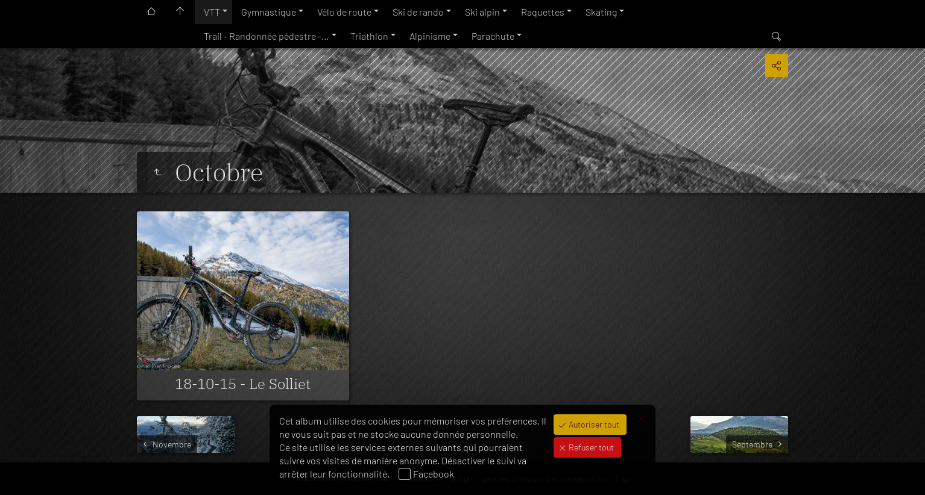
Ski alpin (482, 11)
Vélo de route (344, 11)
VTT (212, 11)
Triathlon (369, 36)
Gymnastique (268, 11)
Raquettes (542, 11)
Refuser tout (590, 447)
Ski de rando (418, 11)
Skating (601, 11)
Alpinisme (429, 36)
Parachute (493, 36)
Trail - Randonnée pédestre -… (266, 36)
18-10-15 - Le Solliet (243, 383)
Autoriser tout (593, 424)
